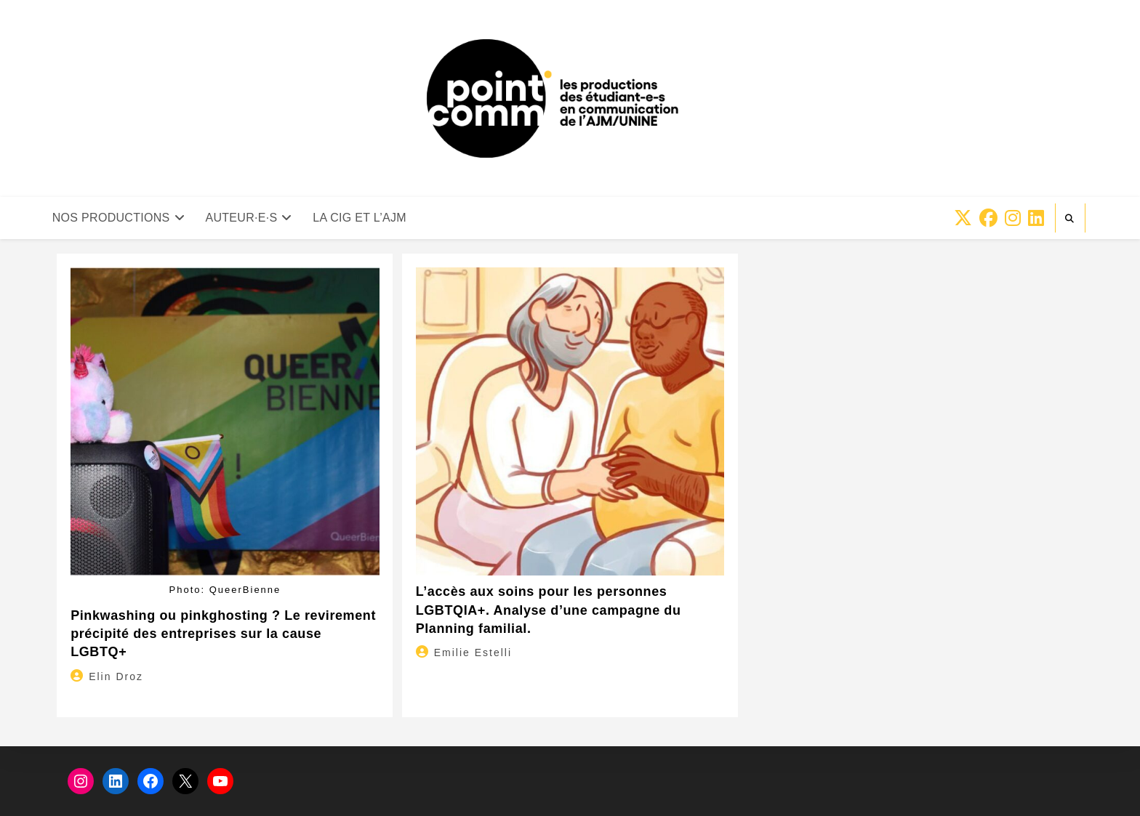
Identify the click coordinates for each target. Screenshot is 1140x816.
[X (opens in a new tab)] (963, 218)
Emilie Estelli (473, 652)
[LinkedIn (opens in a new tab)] (1036, 218)
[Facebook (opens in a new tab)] (988, 218)
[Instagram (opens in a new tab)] (1012, 218)
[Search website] (1070, 218)
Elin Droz (116, 676)
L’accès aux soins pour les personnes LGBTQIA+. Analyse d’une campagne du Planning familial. (548, 609)
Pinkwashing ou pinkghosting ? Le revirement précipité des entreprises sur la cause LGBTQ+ (223, 633)
